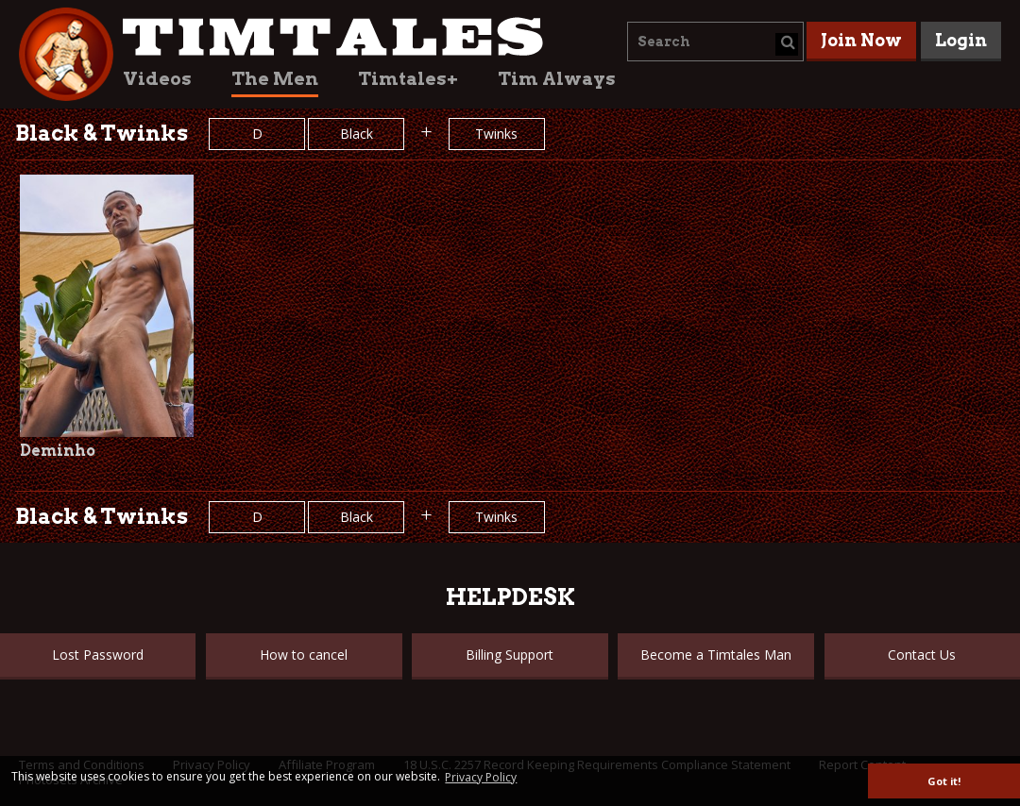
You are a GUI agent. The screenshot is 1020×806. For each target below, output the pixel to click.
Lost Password (98, 654)
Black (356, 134)
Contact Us (922, 654)
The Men (274, 79)
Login (961, 40)
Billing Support (509, 654)
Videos (157, 79)
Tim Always (557, 79)
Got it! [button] (943, 781)
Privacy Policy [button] (481, 777)
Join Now (861, 40)
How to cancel (304, 654)
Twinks (496, 134)
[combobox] (715, 41)
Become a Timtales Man (715, 654)
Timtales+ (408, 79)
